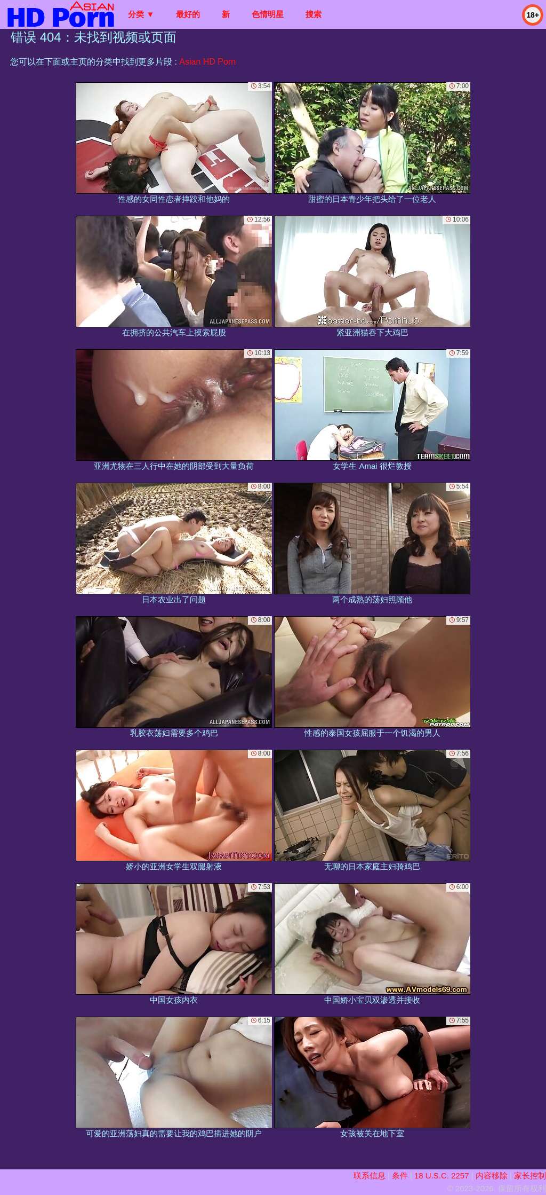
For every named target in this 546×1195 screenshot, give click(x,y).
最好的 (188, 14)
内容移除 (492, 1175)
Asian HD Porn (207, 61)
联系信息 (370, 1175)
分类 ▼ (141, 14)
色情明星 (268, 14)
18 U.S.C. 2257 (441, 1175)
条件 (400, 1175)
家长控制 (530, 1175)
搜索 (314, 14)
